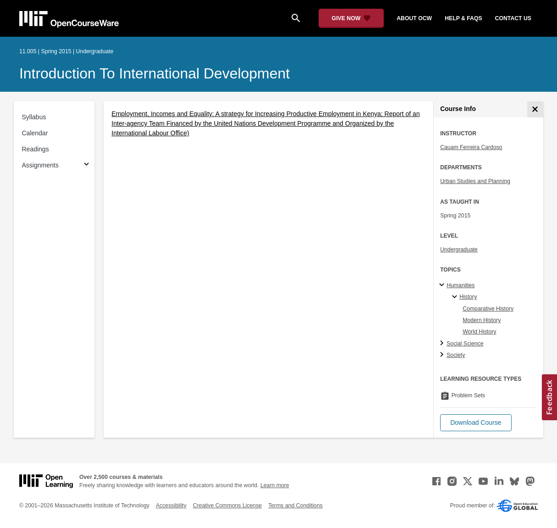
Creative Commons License (227, 505)
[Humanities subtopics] (443, 285)
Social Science (465, 343)
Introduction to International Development (154, 73)
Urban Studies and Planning (475, 181)
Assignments (40, 165)
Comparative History (488, 309)
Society (456, 355)
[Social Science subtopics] (443, 344)
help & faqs (463, 18)
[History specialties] (456, 297)
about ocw (414, 18)
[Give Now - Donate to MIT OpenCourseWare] (351, 18)
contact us (513, 18)
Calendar (35, 133)
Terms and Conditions (295, 505)
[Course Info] (535, 109)
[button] (475, 422)
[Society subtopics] (443, 355)
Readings (35, 149)
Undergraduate (459, 249)
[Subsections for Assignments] (86, 165)
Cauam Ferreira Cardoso (471, 147)
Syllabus (34, 117)
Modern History (482, 320)
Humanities (460, 285)
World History (479, 331)
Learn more (274, 485)
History (468, 297)
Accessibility (171, 505)
